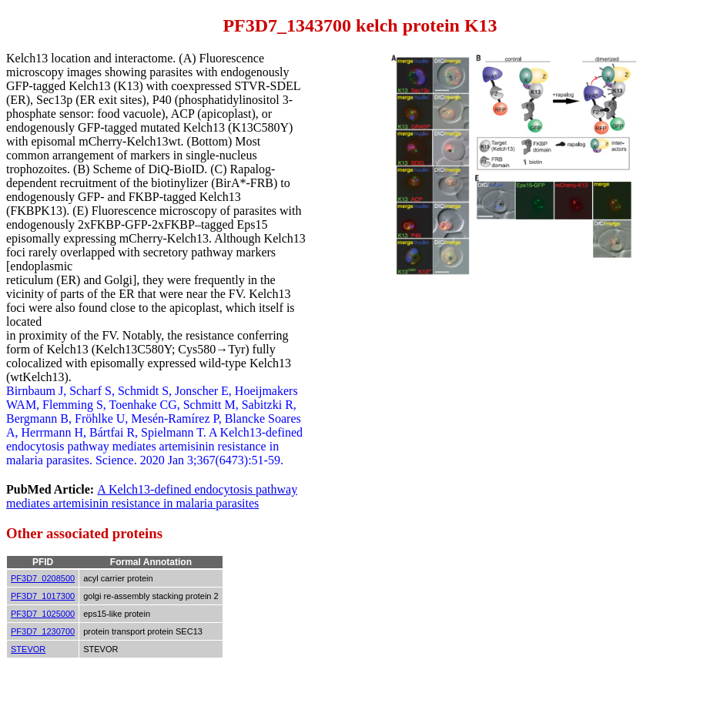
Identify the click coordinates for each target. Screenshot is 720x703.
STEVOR (28, 649)
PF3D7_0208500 (43, 578)
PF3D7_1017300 (43, 596)
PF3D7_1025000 (43, 613)
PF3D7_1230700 (43, 631)
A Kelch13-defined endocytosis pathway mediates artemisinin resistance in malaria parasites (151, 496)
